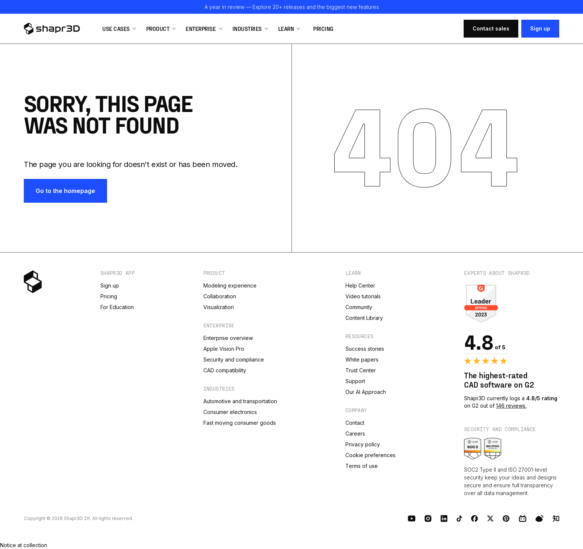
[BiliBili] (522, 518)
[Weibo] (539, 518)
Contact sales (491, 28)
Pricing (323, 28)
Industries (247, 28)
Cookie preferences (370, 455)
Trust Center (360, 370)
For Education (117, 307)
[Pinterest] (506, 518)
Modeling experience (230, 285)
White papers (362, 359)
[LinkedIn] (444, 518)
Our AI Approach (365, 392)
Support (355, 381)
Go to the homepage (65, 191)
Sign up (540, 28)
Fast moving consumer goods (239, 423)
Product (158, 28)
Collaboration (219, 296)
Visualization (218, 307)
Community (358, 307)
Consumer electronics (230, 412)
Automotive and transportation (240, 401)
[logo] (61, 29)
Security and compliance (233, 359)
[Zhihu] (556, 518)
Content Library (364, 318)
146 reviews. (511, 405)
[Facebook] (474, 518)
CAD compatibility (224, 370)
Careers (355, 433)
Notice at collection (23, 545)
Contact (354, 423)
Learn (286, 28)
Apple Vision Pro (223, 349)
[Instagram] (428, 518)
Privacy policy (362, 444)
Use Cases (116, 28)
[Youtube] (412, 518)
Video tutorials (363, 296)
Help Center (360, 285)
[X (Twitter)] (490, 518)
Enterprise (201, 28)
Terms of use (361, 466)
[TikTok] (459, 518)
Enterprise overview (228, 338)
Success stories (364, 349)
